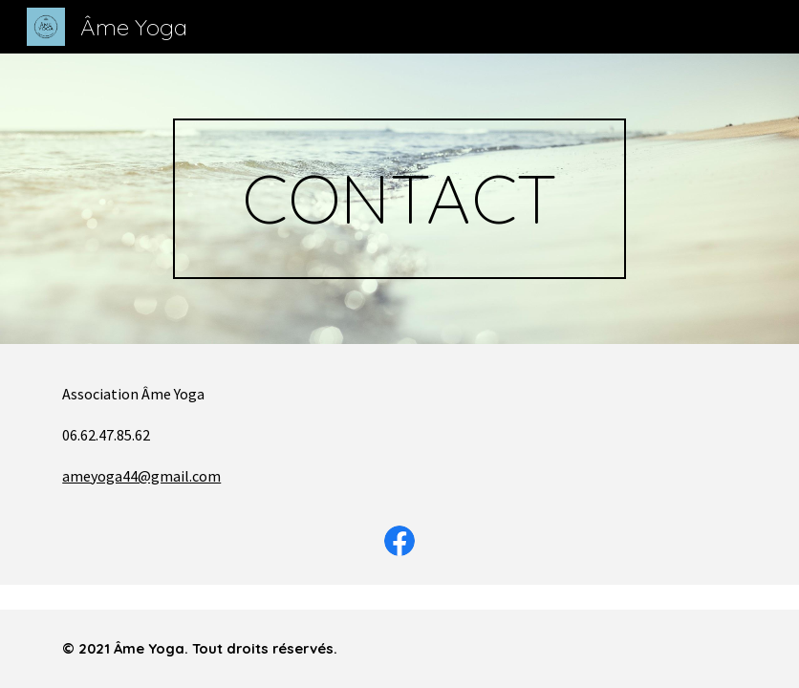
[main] (400, 198)
